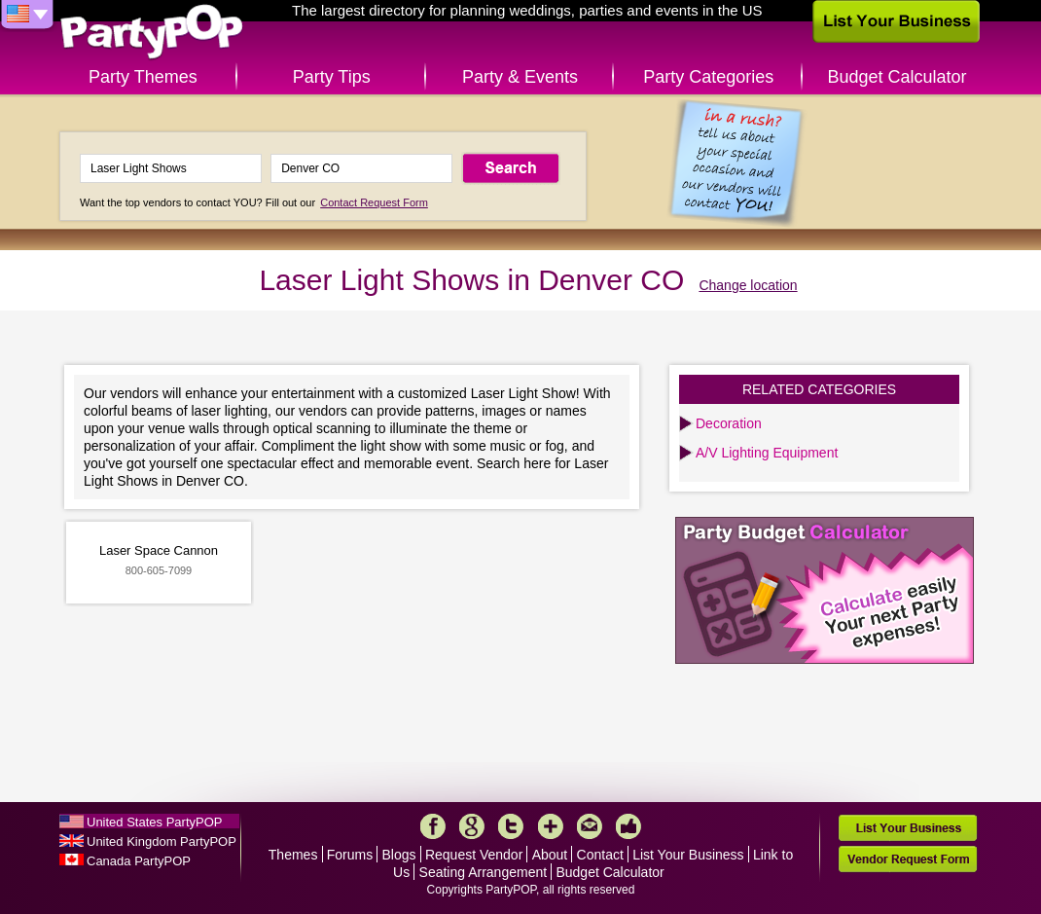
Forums (350, 854)
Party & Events (520, 77)
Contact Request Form (374, 202)
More (550, 826)
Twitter (510, 826)
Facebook (433, 826)
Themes (293, 854)
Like (628, 826)
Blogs (399, 854)
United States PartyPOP (154, 822)
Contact (600, 854)
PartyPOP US (151, 32)
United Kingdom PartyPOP (161, 841)
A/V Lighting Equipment (767, 452)
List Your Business (687, 854)
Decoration (729, 423)
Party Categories (708, 77)
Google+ (472, 826)
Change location (748, 285)
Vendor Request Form (908, 859)
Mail (589, 826)
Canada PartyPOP (139, 861)
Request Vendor (473, 854)
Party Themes (143, 77)
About (550, 854)
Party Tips (332, 77)
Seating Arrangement (483, 872)
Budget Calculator (897, 77)
